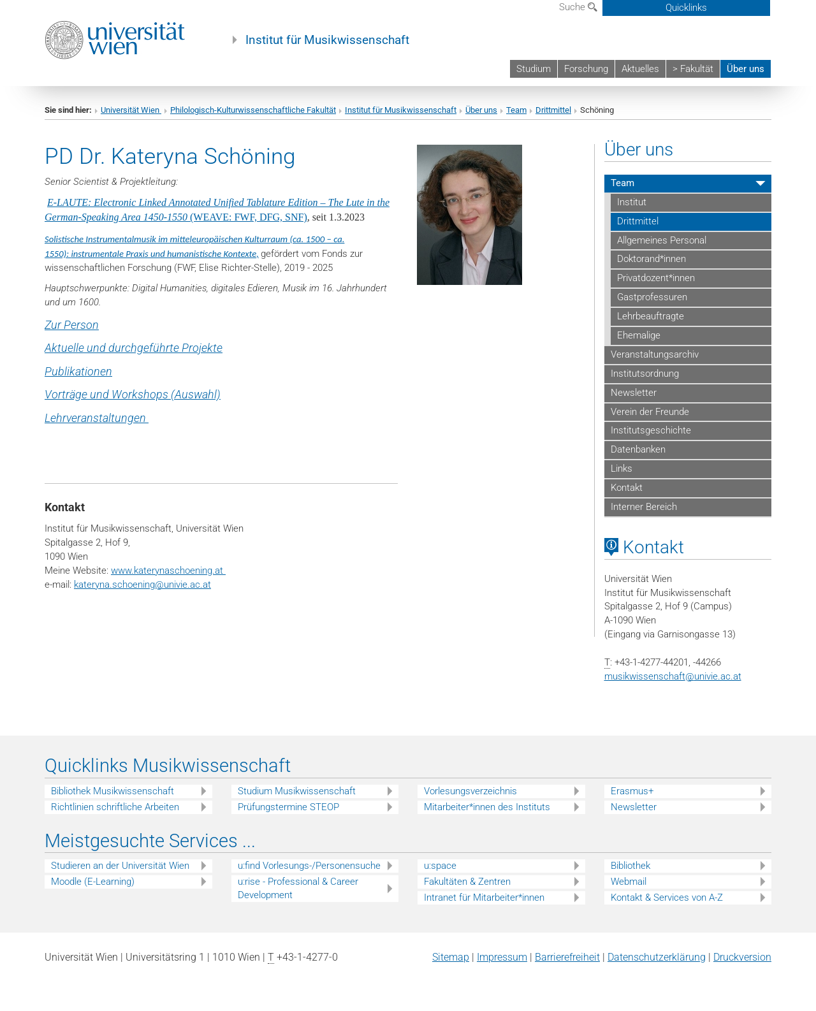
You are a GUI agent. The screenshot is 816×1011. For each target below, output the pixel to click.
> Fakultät (693, 69)
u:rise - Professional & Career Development (298, 888)
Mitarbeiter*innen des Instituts (487, 807)
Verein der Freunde (650, 412)
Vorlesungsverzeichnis (470, 791)
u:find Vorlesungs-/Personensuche (309, 865)
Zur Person (72, 324)
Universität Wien (131, 110)
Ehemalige (638, 335)
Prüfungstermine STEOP (288, 807)
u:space (440, 865)
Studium (533, 69)
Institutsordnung (645, 373)
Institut (631, 202)
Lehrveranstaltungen (97, 418)
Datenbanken (638, 449)
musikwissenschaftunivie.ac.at (672, 676)
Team (516, 110)
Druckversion (742, 957)
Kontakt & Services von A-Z (667, 897)
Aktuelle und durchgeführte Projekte (133, 347)
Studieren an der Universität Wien (120, 865)
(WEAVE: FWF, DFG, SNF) (248, 217)
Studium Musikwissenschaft (297, 791)
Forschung (586, 69)
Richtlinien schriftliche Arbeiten (115, 807)
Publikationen (78, 371)
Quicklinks (686, 7)
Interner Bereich (644, 507)
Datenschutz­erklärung (657, 957)
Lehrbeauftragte (650, 316)
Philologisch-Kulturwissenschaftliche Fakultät (253, 110)
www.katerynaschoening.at (168, 570)
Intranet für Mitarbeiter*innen (484, 897)
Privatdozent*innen (656, 278)
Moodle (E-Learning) (93, 881)
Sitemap (450, 957)
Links (621, 468)
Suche (578, 7)
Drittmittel (553, 110)
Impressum (502, 957)
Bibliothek (630, 865)
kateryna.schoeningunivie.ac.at (142, 584)
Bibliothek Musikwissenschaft (112, 791)
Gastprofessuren (652, 297)
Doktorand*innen (651, 259)
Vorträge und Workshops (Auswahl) (133, 394)
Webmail (628, 881)
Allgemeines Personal (661, 240)
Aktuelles (640, 69)
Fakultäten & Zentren (467, 881)
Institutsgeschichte (651, 430)
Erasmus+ (632, 791)
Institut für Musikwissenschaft (327, 40)
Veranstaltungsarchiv (655, 354)
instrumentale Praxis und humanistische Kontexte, (165, 253)
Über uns (745, 69)
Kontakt (627, 487)
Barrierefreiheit (567, 957)
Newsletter (634, 392)
